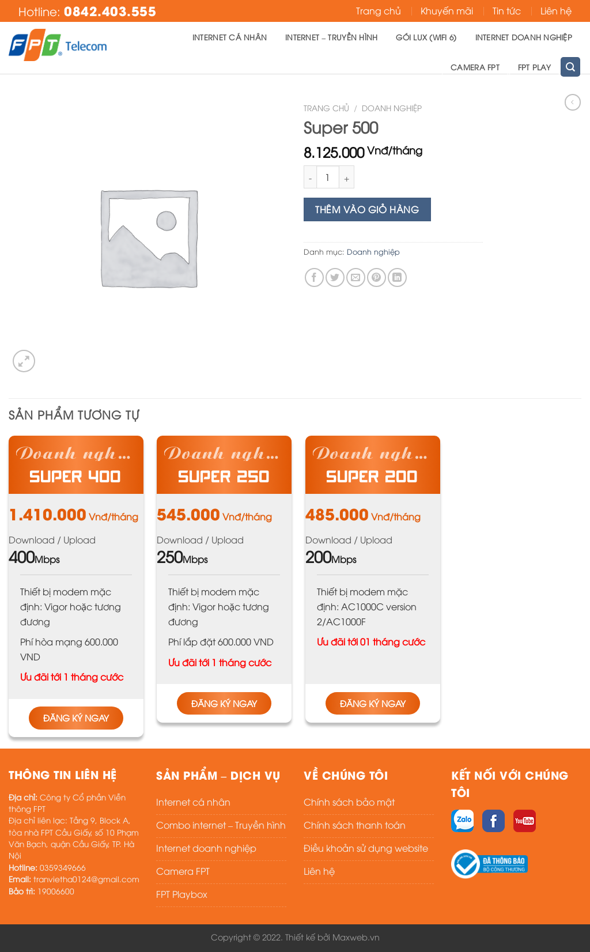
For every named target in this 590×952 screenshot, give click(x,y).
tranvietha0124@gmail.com (86, 878)
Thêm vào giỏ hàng (367, 209)
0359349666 (63, 867)
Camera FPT (475, 67)
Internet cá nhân (229, 37)
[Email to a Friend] (355, 277)
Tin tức (507, 10)
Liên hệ (556, 10)
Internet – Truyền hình (331, 37)
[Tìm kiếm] (570, 66)
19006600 (55, 890)
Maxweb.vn (356, 936)
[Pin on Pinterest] (376, 277)
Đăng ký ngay (76, 717)
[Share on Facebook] (314, 277)
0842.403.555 (110, 10)
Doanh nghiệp (392, 107)
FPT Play (534, 67)
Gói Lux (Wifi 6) (426, 37)
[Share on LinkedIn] (397, 277)
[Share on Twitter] (335, 277)
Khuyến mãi (447, 10)
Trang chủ (378, 10)
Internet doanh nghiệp (523, 37)
